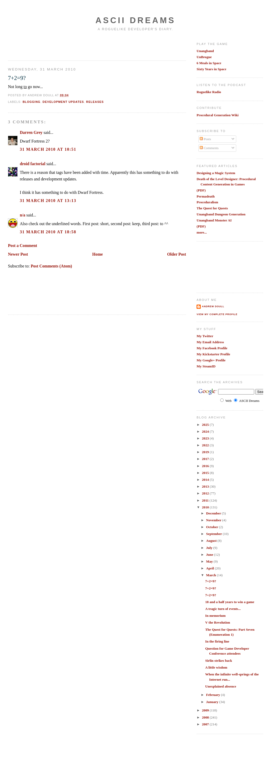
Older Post (176, 254)
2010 (206, 507)
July (209, 548)
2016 (206, 466)
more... (202, 232)
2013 (206, 486)
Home (97, 254)
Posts (205, 139)
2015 (206, 473)
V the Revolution (217, 622)
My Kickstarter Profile (213, 354)
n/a (22, 215)
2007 (206, 724)
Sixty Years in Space (211, 69)
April (210, 568)
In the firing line (217, 641)
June (210, 555)
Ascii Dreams (135, 20)
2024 (206, 431)
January (212, 702)
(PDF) (201, 190)
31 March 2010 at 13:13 (48, 200)
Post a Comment (22, 245)
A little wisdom (216, 667)
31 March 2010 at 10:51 (48, 149)
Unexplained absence (220, 686)
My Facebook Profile (212, 348)
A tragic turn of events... (223, 609)
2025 (206, 425)
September (214, 534)
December (214, 513)
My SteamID (206, 366)
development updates (63, 101)
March (211, 575)
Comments (209, 148)
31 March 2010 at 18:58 (48, 232)
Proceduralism (207, 202)
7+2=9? (17, 78)
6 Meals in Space (209, 63)
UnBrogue (204, 57)
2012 (206, 493)
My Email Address (210, 342)
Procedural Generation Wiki (217, 115)
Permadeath (205, 196)
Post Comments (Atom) (51, 266)
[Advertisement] (38, 45)
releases (95, 101)
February (213, 695)
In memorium (215, 616)
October (212, 527)
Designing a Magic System (216, 173)
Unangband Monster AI (214, 220)
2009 (206, 710)
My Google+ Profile (211, 360)
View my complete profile (217, 314)
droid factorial (32, 163)
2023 (206, 438)
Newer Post (18, 254)
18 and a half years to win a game (229, 602)
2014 (206, 480)
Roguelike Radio (209, 92)
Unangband (205, 51)
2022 (206, 445)
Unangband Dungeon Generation (221, 214)
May (210, 561)
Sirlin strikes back (218, 661)
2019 (206, 452)
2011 (206, 500)
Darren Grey (31, 132)
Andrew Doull (213, 306)
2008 (206, 717)
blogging (32, 101)
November (214, 520)
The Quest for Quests (212, 208)
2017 (206, 459)
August (211, 541)
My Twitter (205, 336)
